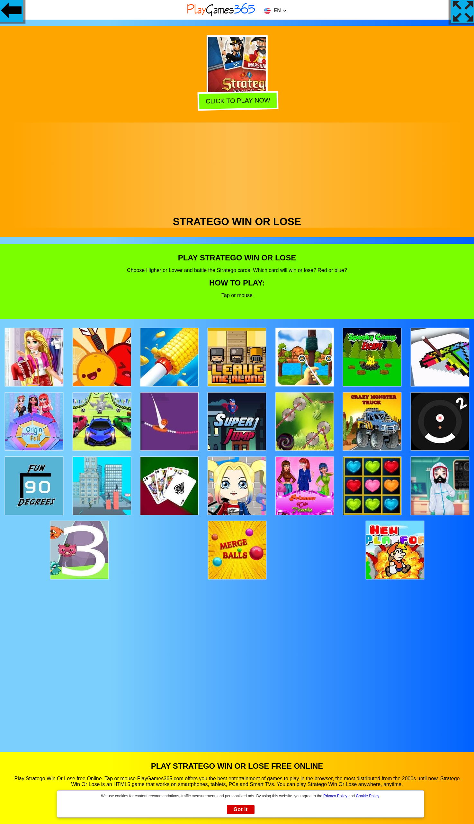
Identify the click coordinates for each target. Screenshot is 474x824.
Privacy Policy (335, 796)
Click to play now (236, 101)
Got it (240, 809)
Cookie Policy (367, 796)
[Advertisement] (237, 167)
